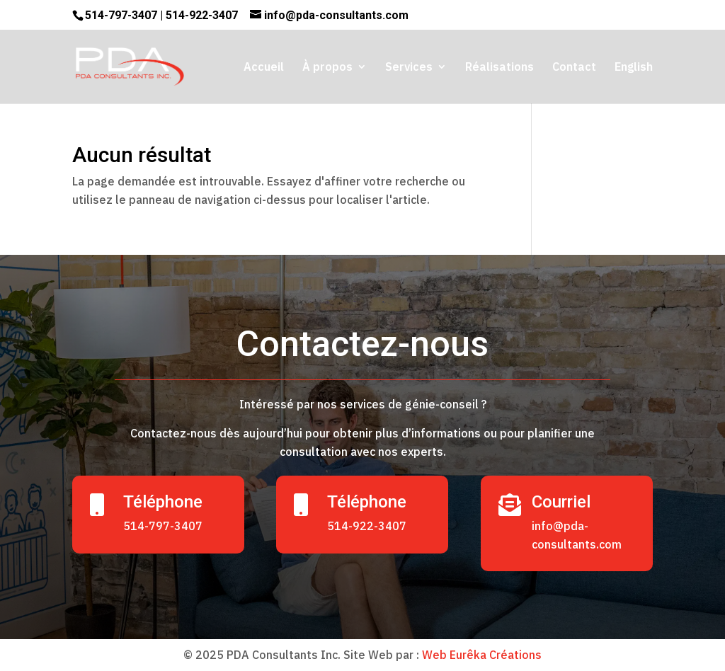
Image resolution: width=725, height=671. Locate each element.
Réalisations (499, 68)
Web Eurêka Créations (482, 655)
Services (409, 68)
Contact (574, 68)
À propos (327, 68)
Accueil (264, 68)
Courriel (561, 502)
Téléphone (162, 502)
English (634, 68)
